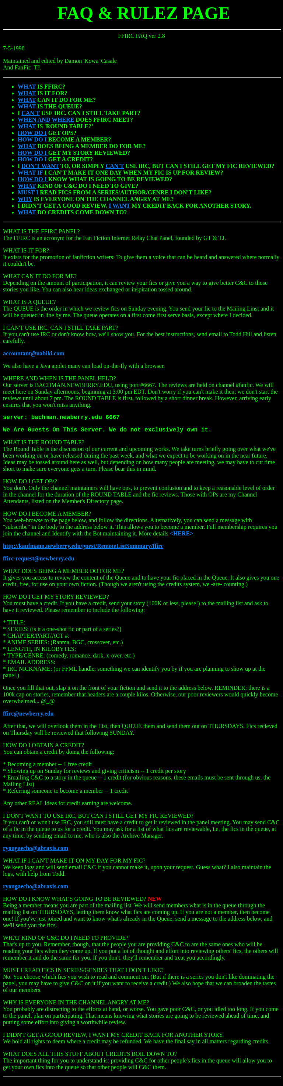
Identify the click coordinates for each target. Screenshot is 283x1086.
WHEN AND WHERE (46, 120)
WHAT (27, 86)
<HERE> (181, 536)
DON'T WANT (40, 166)
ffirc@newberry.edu (28, 716)
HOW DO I (32, 133)
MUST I (28, 192)
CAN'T (30, 113)
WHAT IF (30, 172)
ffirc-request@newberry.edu (38, 561)
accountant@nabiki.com (33, 353)
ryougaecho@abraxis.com (35, 851)
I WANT (119, 205)
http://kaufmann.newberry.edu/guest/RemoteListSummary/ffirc (83, 549)
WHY (25, 199)
